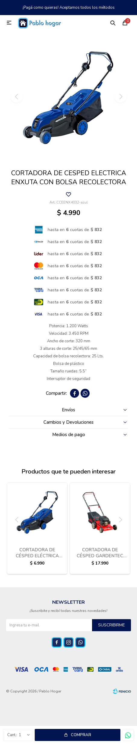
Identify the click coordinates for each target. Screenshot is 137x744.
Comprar (81, 735)
